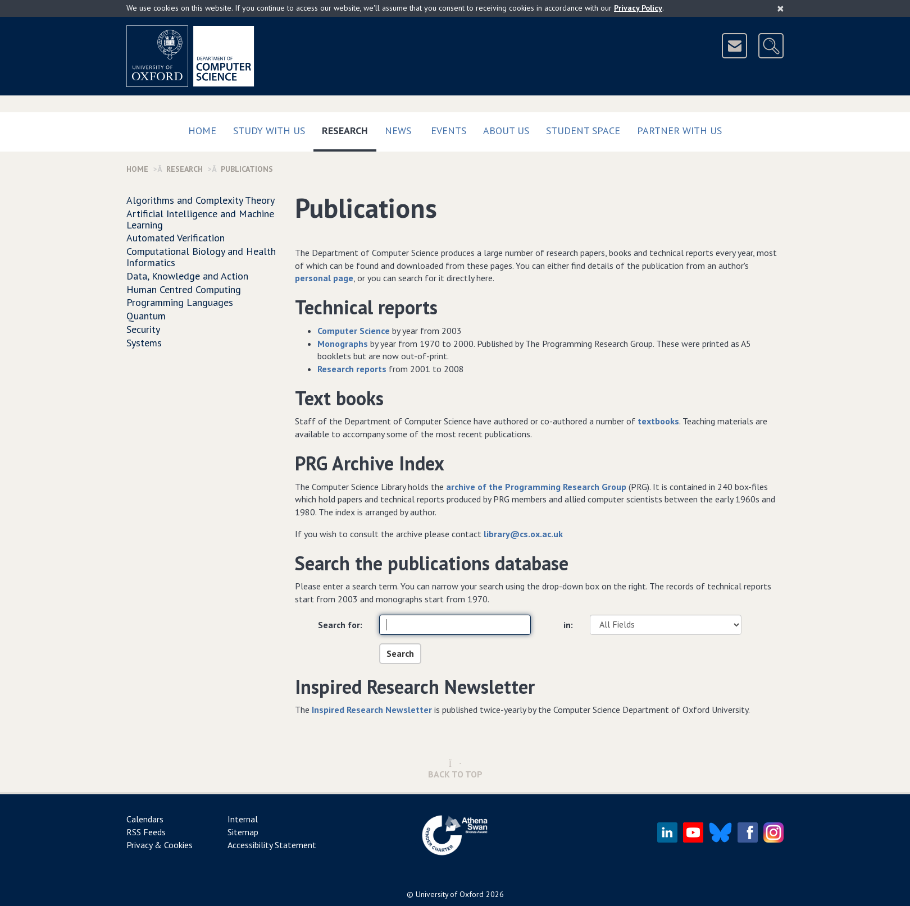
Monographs (342, 343)
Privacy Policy (638, 8)
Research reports (351, 368)
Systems (144, 342)
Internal (243, 819)
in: (568, 624)
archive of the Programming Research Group (536, 486)
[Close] (780, 8)
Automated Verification (175, 237)
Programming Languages (179, 302)
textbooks (658, 421)
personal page (324, 277)
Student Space (583, 130)
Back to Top (455, 769)
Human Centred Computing (183, 289)
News (398, 130)
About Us (506, 130)
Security (143, 329)
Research (349, 128)
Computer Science (353, 330)
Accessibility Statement (272, 844)
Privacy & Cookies (159, 844)
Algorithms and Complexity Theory (200, 200)
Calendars (144, 819)
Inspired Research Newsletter (372, 709)
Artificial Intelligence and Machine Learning (200, 219)
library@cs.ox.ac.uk (523, 533)
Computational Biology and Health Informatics (201, 257)
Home (202, 130)
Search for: (340, 624)
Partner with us (679, 130)
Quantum (146, 315)
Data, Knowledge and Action (187, 275)
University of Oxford (450, 894)
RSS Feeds (146, 832)
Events (448, 130)
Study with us (269, 130)
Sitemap (243, 832)
